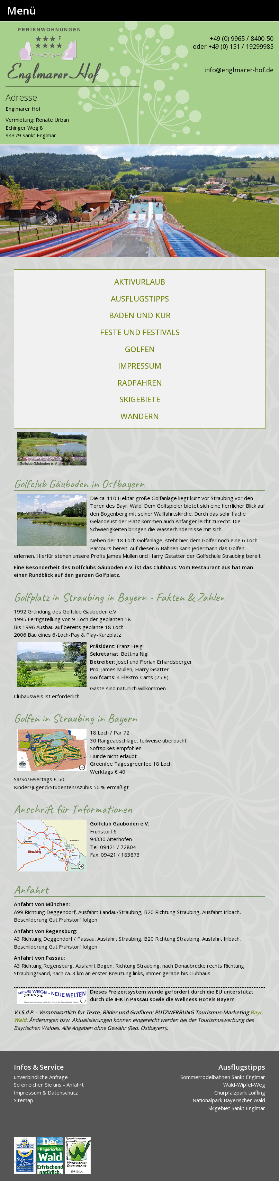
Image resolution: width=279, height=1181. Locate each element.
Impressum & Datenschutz (46, 1092)
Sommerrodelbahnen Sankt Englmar (222, 1076)
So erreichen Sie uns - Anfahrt (49, 1084)
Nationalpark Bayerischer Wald (228, 1100)
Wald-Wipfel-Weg (244, 1084)
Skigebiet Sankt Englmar (236, 1108)
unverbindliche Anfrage (41, 1076)
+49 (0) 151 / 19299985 (240, 46)
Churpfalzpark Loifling (239, 1092)
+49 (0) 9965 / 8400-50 (241, 38)
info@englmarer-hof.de (238, 70)
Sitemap (23, 1100)
